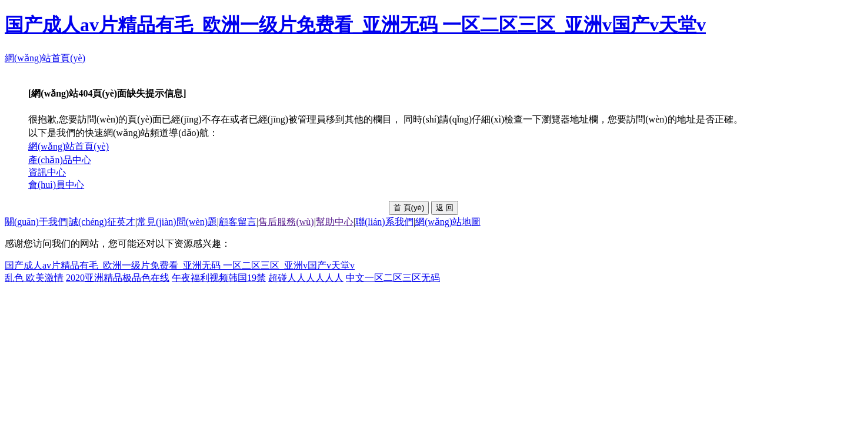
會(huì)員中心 (56, 185)
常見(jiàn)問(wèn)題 (177, 222)
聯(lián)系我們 (384, 222)
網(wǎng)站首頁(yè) (45, 58)
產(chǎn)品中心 (59, 160)
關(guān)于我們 (36, 222)
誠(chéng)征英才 (102, 222)
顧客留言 (237, 222)
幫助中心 (335, 222)
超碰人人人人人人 (306, 278)
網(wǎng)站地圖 (448, 222)
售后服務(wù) (286, 222)
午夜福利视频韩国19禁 (219, 278)
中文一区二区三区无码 (393, 278)
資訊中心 (47, 172)
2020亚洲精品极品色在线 (117, 278)
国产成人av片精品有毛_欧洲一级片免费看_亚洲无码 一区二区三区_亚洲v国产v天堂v (355, 24)
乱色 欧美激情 (34, 278)
